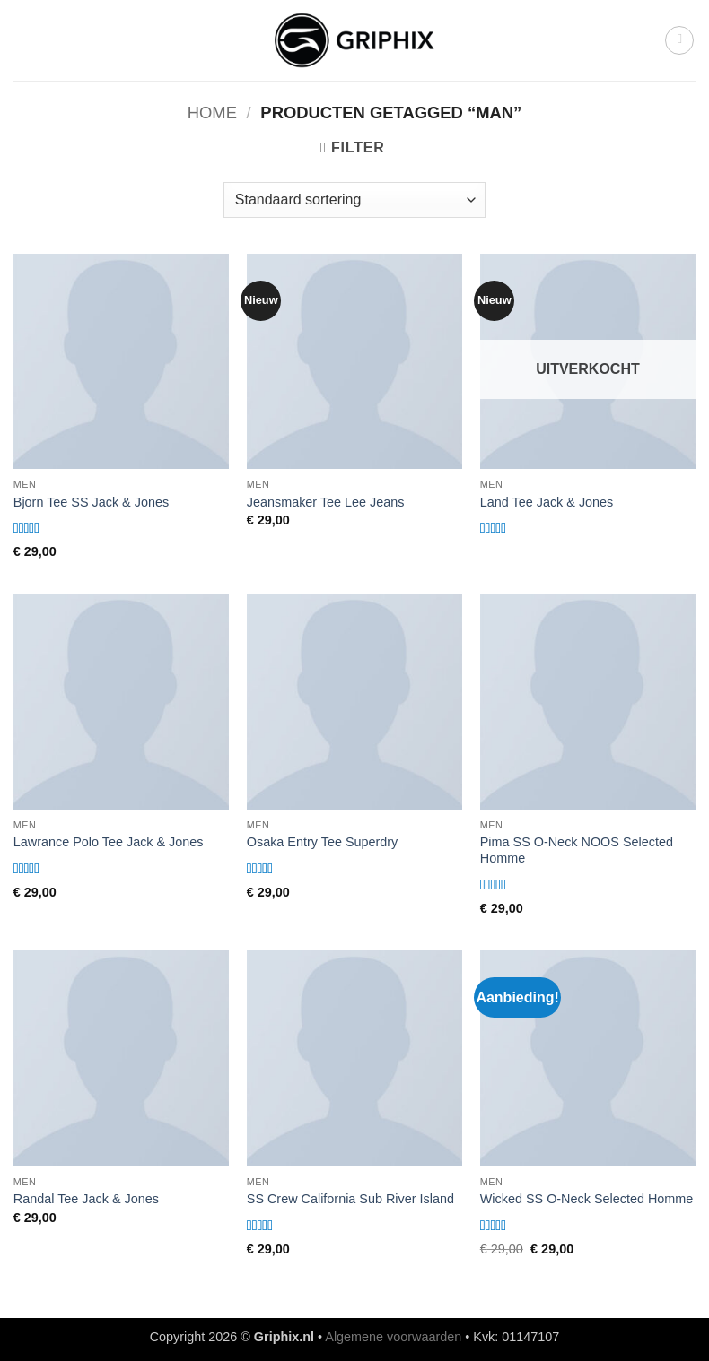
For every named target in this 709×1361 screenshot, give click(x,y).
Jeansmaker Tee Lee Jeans (326, 502)
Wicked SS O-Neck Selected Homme (587, 1199)
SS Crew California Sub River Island (350, 1199)
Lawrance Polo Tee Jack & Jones (108, 842)
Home (212, 112)
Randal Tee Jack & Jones (86, 1199)
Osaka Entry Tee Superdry (322, 842)
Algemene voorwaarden (393, 1337)
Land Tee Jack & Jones (547, 502)
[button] (679, 40)
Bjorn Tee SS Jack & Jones (91, 502)
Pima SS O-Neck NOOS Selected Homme (576, 850)
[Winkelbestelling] (354, 200)
